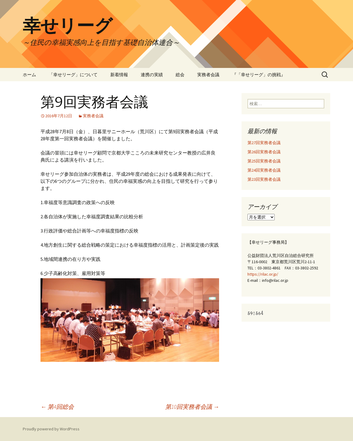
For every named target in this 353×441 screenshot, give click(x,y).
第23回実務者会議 (264, 179)
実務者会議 (208, 74)
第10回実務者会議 (192, 406)
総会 (180, 74)
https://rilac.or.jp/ (262, 274)
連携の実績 (152, 74)
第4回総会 (57, 406)
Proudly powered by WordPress (51, 429)
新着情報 (119, 74)
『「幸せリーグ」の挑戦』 (258, 74)
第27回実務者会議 (264, 142)
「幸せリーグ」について (73, 74)
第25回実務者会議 (264, 161)
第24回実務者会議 (264, 170)
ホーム (29, 74)
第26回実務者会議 (264, 151)
